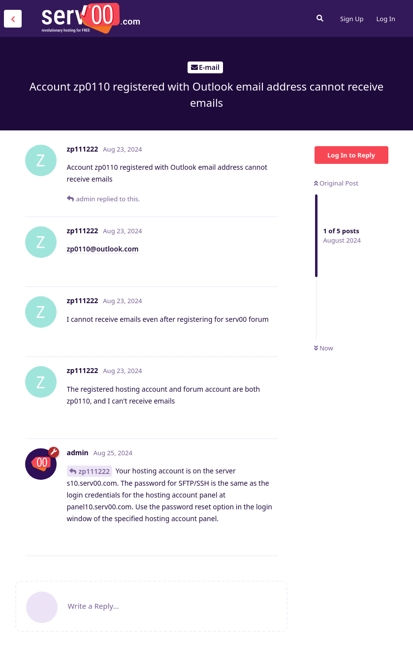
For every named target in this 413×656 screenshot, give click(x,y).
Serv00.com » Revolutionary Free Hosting (90, 18)
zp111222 (94, 471)
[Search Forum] (320, 18)
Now (323, 348)
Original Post (336, 183)
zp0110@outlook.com (103, 248)
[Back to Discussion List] (13, 19)
